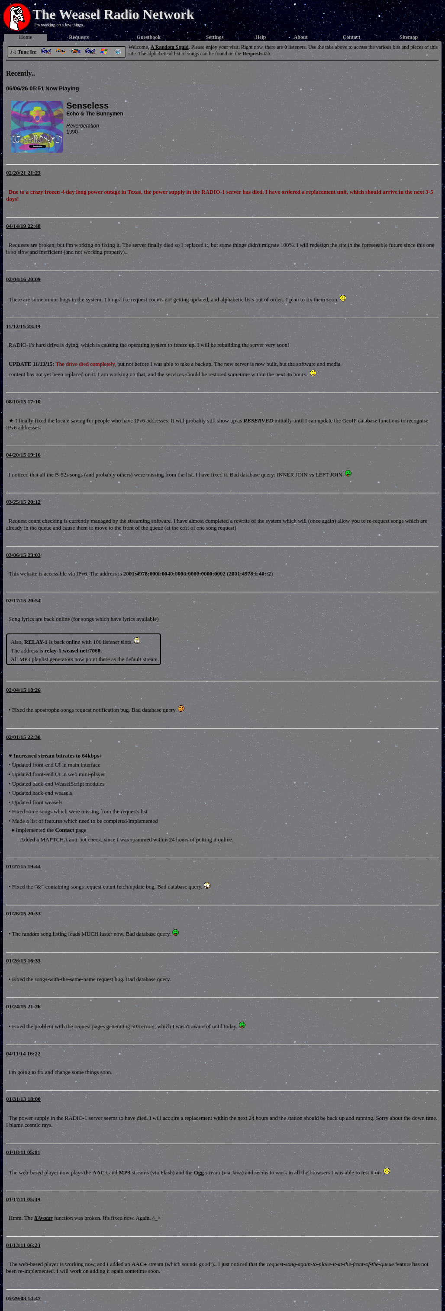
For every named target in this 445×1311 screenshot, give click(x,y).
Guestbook (149, 37)
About (301, 37)
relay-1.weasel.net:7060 (72, 650)
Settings (215, 37)
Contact (352, 37)
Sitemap (409, 37)
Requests (79, 37)
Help (260, 37)
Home (25, 37)
